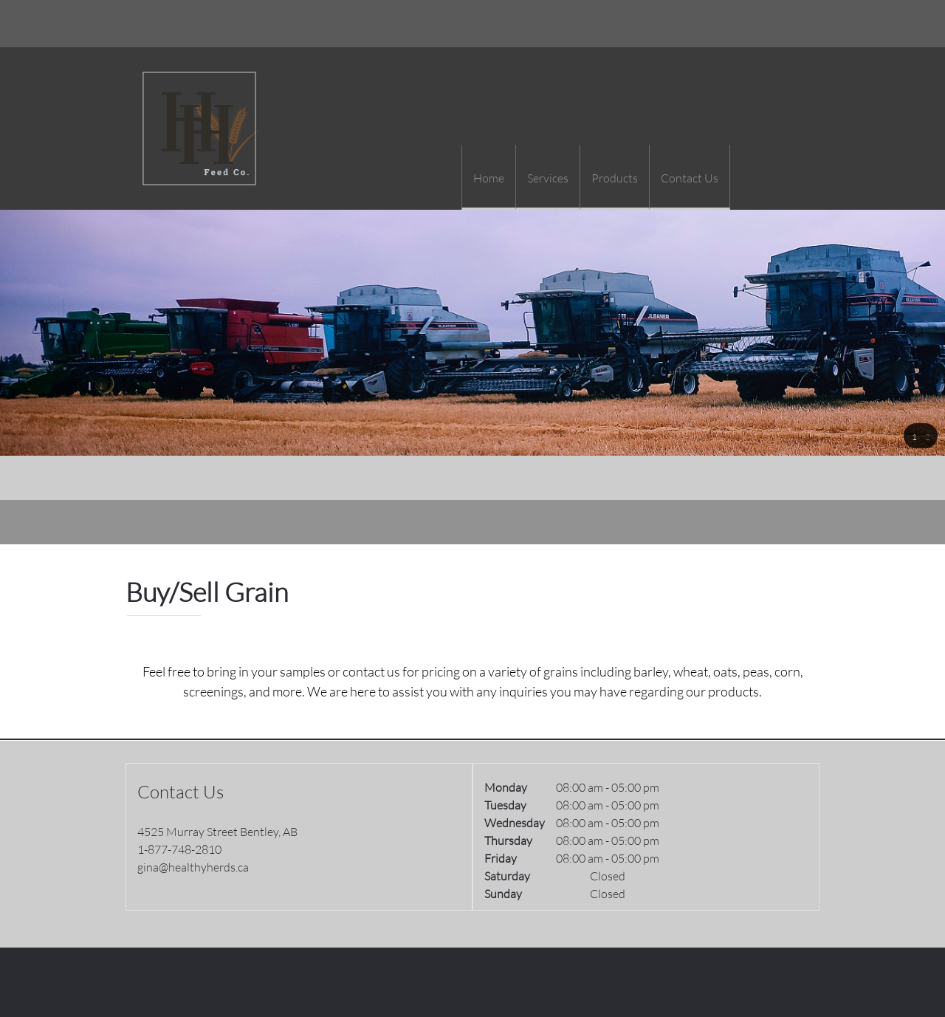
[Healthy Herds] (199, 128)
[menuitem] (488, 177)
